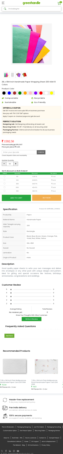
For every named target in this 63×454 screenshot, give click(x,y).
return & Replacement (49, 441)
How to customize (30, 438)
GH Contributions (33, 445)
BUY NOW (47, 198)
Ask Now (9, 336)
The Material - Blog (19, 445)
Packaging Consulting (54, 427)
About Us (6, 438)
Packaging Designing (24, 427)
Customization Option (10, 431)
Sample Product (54, 438)
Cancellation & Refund (14, 441)
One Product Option (26, 431)
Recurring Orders (40, 431)
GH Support (35, 441)
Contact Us (42, 438)
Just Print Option (39, 427)
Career (26, 441)
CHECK (41, 152)
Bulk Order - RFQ (17, 438)
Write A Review (31, 319)
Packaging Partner (54, 431)
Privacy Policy (46, 445)
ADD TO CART (16, 198)
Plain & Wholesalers (8, 427)
